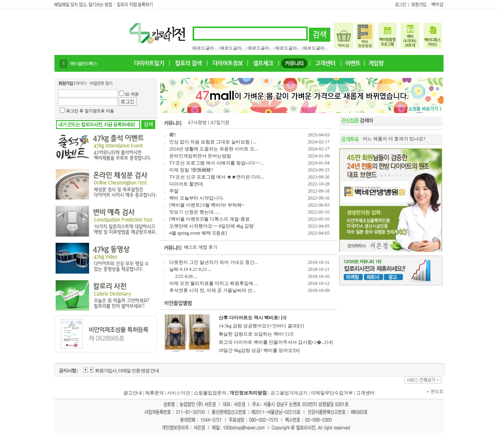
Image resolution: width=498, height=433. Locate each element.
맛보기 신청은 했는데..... (194, 212)
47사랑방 (197, 122)
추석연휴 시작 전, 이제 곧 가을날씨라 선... (212, 290)
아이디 (80, 83)
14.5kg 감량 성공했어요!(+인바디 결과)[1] (261, 326)
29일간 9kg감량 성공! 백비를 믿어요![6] (259, 350)
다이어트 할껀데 (186, 184)
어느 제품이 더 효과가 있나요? (394, 138)
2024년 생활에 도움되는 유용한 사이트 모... (213, 149)
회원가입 (65, 83)
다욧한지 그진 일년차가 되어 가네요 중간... (213, 262)
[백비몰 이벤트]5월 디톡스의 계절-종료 (209, 219)
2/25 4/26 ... (183, 276)
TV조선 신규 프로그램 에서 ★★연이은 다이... (216, 177)
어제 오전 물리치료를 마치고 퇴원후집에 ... (213, 283)
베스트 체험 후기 (200, 247)
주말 (174, 191)
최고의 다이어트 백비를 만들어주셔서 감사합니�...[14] (276, 342)
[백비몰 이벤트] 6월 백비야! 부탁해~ (206, 205)
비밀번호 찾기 (101, 83)
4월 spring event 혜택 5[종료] (198, 233)
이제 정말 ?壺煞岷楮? (191, 170)
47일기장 (219, 122)
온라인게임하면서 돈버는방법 (200, 156)
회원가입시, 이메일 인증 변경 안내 (127, 370)
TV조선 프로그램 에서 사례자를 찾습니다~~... (216, 163)
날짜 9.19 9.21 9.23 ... (190, 269)
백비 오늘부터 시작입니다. (196, 198)
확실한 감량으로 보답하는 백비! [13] (256, 334)
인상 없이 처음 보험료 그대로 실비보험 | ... (212, 142)
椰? (172, 135)
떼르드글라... (205, 48)
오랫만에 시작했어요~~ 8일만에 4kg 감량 (211, 226)
